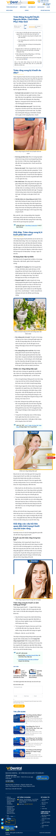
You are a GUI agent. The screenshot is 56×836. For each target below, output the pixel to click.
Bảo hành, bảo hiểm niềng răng (46, 816)
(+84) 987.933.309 (16, 788)
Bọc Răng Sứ (31, 7)
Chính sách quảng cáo (46, 823)
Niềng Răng (23, 7)
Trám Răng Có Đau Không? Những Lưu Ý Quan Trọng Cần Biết (34, 751)
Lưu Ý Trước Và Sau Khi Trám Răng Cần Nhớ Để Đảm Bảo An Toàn (20, 674)
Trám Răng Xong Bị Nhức (31, 655)
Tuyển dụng (44, 808)
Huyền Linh (25, 27)
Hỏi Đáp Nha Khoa (45, 10)
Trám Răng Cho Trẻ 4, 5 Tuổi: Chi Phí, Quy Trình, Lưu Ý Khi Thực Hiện (34, 728)
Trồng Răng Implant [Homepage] (12, 7)
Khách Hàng (9, 10)
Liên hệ (26, 10)
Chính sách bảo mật (45, 826)
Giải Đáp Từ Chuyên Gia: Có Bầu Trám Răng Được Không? (36, 674)
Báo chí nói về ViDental (45, 803)
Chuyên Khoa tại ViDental (45, 800)
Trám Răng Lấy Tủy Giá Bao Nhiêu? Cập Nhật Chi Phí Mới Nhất (34, 739)
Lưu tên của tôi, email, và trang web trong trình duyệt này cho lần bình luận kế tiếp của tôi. (27, 702)
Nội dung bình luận (18, 684)
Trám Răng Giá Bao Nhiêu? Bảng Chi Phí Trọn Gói (34, 716)
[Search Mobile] (31, 2)
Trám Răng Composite (31, 225)
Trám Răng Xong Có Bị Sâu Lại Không (28, 659)
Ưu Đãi (48, 7)
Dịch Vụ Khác (40, 7)
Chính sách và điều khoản (46, 819)
